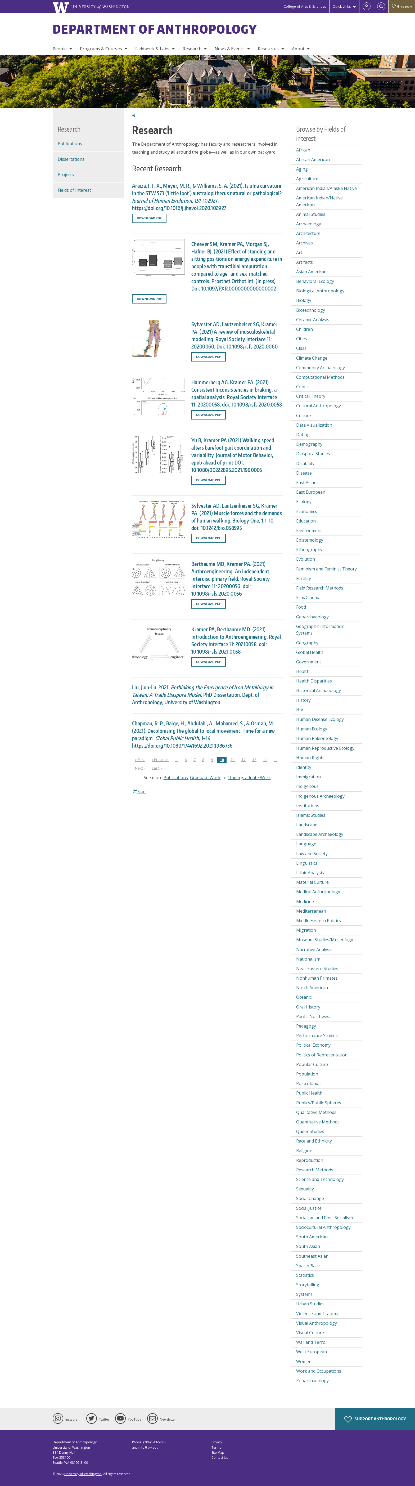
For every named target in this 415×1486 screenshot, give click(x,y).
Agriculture (307, 179)
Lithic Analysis (310, 873)
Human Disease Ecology (320, 719)
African (303, 150)
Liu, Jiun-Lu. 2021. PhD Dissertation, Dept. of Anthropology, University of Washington (202, 695)
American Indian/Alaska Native (326, 188)
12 (244, 759)
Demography (309, 444)
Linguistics (306, 863)
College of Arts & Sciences (305, 6)
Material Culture (312, 882)
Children (304, 329)
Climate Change (311, 358)
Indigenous (307, 786)
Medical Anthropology (318, 892)
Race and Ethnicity (314, 1141)
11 (234, 759)
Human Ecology (311, 729)
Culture (303, 415)
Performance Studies (317, 1035)
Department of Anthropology (155, 29)
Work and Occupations (318, 1371)
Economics (306, 511)
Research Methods (314, 1170)
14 (266, 759)
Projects (66, 174)
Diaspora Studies (313, 454)
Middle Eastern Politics (318, 920)
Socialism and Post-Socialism (324, 1218)
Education (306, 521)
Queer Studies (310, 1131)
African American (313, 159)
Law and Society (312, 853)
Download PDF (149, 218)
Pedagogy (306, 1026)
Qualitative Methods (316, 1112)
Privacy (216, 1442)
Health (302, 671)
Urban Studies (310, 1304)
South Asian (308, 1246)
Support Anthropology (375, 1419)
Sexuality (305, 1189)
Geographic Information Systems (320, 629)
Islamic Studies (310, 815)
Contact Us (219, 1457)
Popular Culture (312, 1064)
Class (301, 348)
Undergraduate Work (249, 777)
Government (308, 662)
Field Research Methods (319, 588)
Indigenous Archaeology (320, 796)
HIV (299, 710)
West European (311, 1352)
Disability (305, 463)
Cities (301, 339)
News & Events (230, 49)
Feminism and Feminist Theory (326, 569)
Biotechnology (310, 310)
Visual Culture (310, 1333)
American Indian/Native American (319, 201)
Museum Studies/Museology (324, 940)
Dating (303, 435)
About (298, 49)
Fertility (303, 578)
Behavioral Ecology (315, 281)
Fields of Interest (74, 190)
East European (310, 492)
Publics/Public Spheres (318, 1103)
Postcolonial (308, 1083)
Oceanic (304, 997)
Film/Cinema (308, 597)
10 (223, 760)
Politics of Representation (322, 1055)
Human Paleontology (317, 738)
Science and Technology (320, 1179)
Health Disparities (314, 681)
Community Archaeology (320, 368)
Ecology (304, 502)
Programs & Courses (101, 49)
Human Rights (310, 758)
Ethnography (309, 549)
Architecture (308, 233)
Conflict (303, 387)
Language (306, 844)
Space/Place (308, 1266)
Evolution (305, 559)
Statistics (305, 1275)
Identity (303, 767)
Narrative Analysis (314, 949)
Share (139, 791)
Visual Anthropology (316, 1323)
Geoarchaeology (312, 617)
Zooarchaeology (312, 1381)
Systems (304, 1294)
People (60, 49)
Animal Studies (310, 214)
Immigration (308, 777)
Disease (304, 473)
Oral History (308, 1007)
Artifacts (304, 262)
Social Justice (309, 1208)
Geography (307, 643)
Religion (304, 1150)
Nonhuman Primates (317, 978)
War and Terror (311, 1342)
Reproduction (309, 1160)
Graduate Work (205, 777)
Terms (216, 1447)
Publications (176, 777)
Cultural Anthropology (318, 406)
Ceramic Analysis (312, 320)
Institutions (307, 806)
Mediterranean (311, 911)
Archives (304, 243)
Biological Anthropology (320, 291)
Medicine (305, 901)
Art (299, 252)
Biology (303, 300)
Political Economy (313, 1045)
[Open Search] (381, 6)
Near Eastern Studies (317, 968)
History (303, 700)
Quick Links (342, 6)
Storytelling (307, 1285)
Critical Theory (310, 396)
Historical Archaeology (318, 690)
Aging (302, 169)
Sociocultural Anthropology (323, 1227)
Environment (309, 530)
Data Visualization (314, 425)
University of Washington (83, 1474)
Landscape (306, 825)
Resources (268, 49)
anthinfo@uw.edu (145, 1447)
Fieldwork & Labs (152, 49)
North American (312, 987)
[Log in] (366, 6)
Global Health (309, 652)
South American (312, 1237)
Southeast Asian (312, 1256)
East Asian (306, 482)
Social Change (310, 1198)
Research (192, 49)
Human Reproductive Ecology (325, 748)
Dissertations (71, 159)
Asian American (311, 272)
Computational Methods (320, 377)
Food (301, 607)
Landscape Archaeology (319, 834)
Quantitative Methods (318, 1122)
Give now (402, 6)
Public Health (309, 1093)
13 (255, 759)
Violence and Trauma (317, 1314)
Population (307, 1074)
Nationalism (308, 959)
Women (304, 1361)
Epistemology (309, 540)
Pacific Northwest (313, 1016)
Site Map (217, 1452)
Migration (306, 930)
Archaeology (308, 224)
